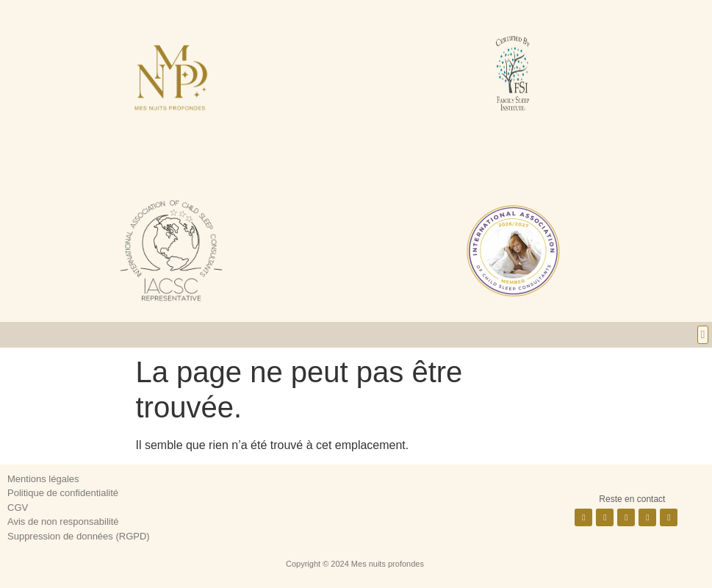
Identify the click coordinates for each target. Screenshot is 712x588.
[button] (702, 335)
